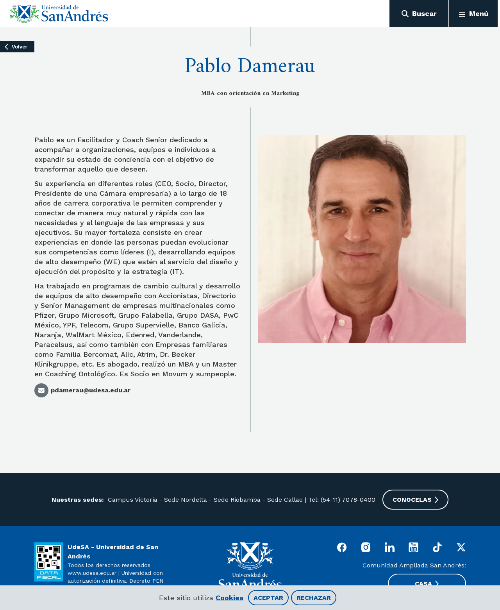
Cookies (229, 598)
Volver (19, 47)
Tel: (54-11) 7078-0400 (341, 499)
